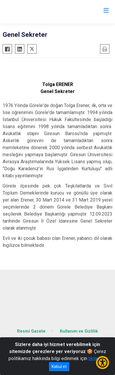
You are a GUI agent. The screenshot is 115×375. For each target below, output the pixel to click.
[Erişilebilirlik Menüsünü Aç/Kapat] (102, 362)
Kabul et (59, 366)
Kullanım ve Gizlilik (79, 331)
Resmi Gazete (31, 331)
